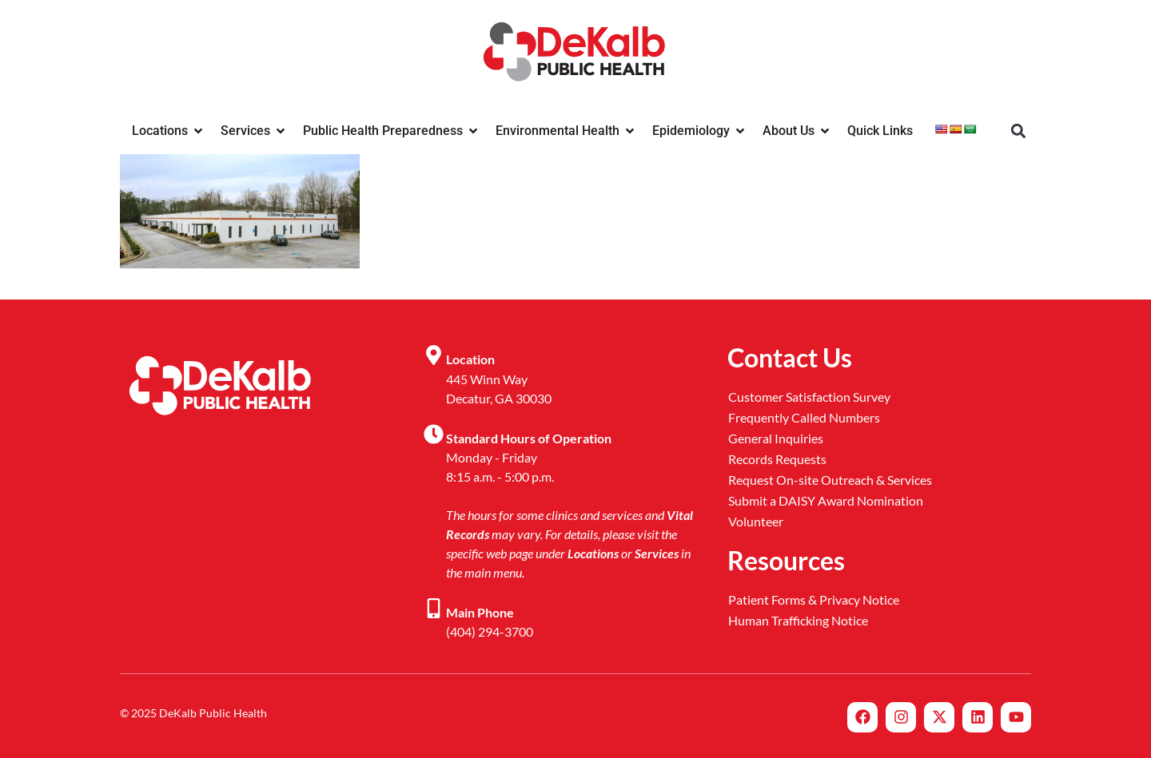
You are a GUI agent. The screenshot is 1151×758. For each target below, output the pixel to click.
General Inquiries (775, 438)
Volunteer (755, 521)
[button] (1018, 131)
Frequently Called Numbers (804, 417)
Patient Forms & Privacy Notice (813, 599)
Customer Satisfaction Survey (809, 396)
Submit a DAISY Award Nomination (825, 500)
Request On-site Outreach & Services (830, 479)
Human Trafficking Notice (798, 620)
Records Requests (777, 458)
